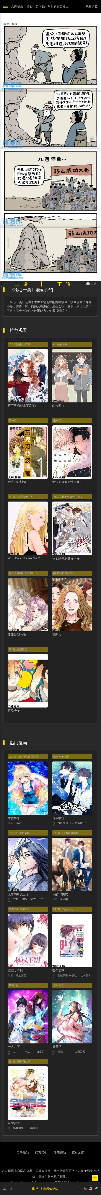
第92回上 (58, 985)
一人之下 (14, 1046)
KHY (33, 899)
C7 (84, 823)
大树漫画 (17, 6)
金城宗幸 (62, 975)
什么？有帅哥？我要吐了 (23, 573)
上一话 (21, 284)
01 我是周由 (60, 344)
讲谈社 (73, 975)
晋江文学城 (70, 823)
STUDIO (17, 899)
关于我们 (23, 1152)
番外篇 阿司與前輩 (19, 1061)
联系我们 (41, 1152)
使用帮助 (60, 1152)
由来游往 (58, 405)
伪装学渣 (58, 818)
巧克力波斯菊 (17, 482)
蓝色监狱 (58, 970)
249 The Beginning (63, 909)
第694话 (13, 985)
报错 (91, 284)
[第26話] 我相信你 (19, 832)
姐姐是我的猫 (17, 634)
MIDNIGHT (26, 899)
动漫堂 (40, 1051)
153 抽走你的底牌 (19, 909)
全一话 (57, 420)
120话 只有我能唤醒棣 (66, 832)
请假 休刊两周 (61, 756)
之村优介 (86, 975)
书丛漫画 (21, 975)
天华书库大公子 (18, 894)
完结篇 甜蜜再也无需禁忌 (23, 756)
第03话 (13, 420)
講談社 (34, 1128)
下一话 (63, 284)
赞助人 (56, 634)
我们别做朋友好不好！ (67, 558)
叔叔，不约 (15, 970)
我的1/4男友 (60, 894)
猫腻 (60, 1051)
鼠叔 (18, 823)
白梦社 (61, 823)
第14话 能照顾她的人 (21, 496)
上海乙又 (80, 1051)
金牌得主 (14, 1123)
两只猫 (64, 899)
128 (41, 899)
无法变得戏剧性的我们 (67, 482)
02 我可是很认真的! (20, 344)
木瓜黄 (79, 823)
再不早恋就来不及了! (22, 405)
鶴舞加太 (18, 1128)
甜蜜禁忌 (14, 818)
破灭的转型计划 (18, 649)
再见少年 (14, 710)
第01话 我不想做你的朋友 (68, 496)
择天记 (56, 1046)
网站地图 (78, 1152)
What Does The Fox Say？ (24, 558)
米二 (27, 1051)
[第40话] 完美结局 (63, 573)
